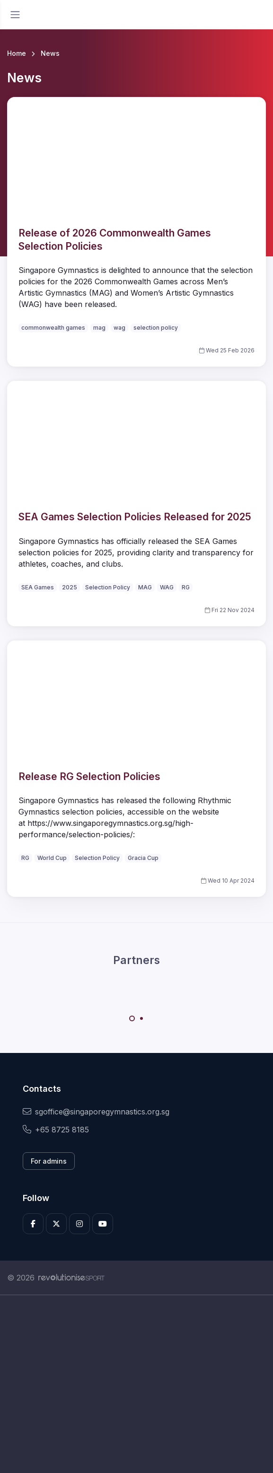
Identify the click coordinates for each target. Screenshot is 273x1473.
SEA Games (37, 587)
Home (16, 53)
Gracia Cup (143, 857)
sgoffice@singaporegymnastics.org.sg (96, 1111)
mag (99, 327)
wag (119, 327)
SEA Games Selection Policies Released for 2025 (134, 517)
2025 (69, 587)
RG (186, 587)
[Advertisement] (136, 1384)
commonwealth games (53, 327)
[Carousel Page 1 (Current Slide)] (132, 1018)
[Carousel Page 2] (141, 1018)
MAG (145, 587)
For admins (49, 1161)
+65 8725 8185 (56, 1129)
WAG (167, 587)
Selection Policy (107, 587)
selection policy (155, 327)
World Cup (52, 857)
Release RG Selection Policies (89, 776)
